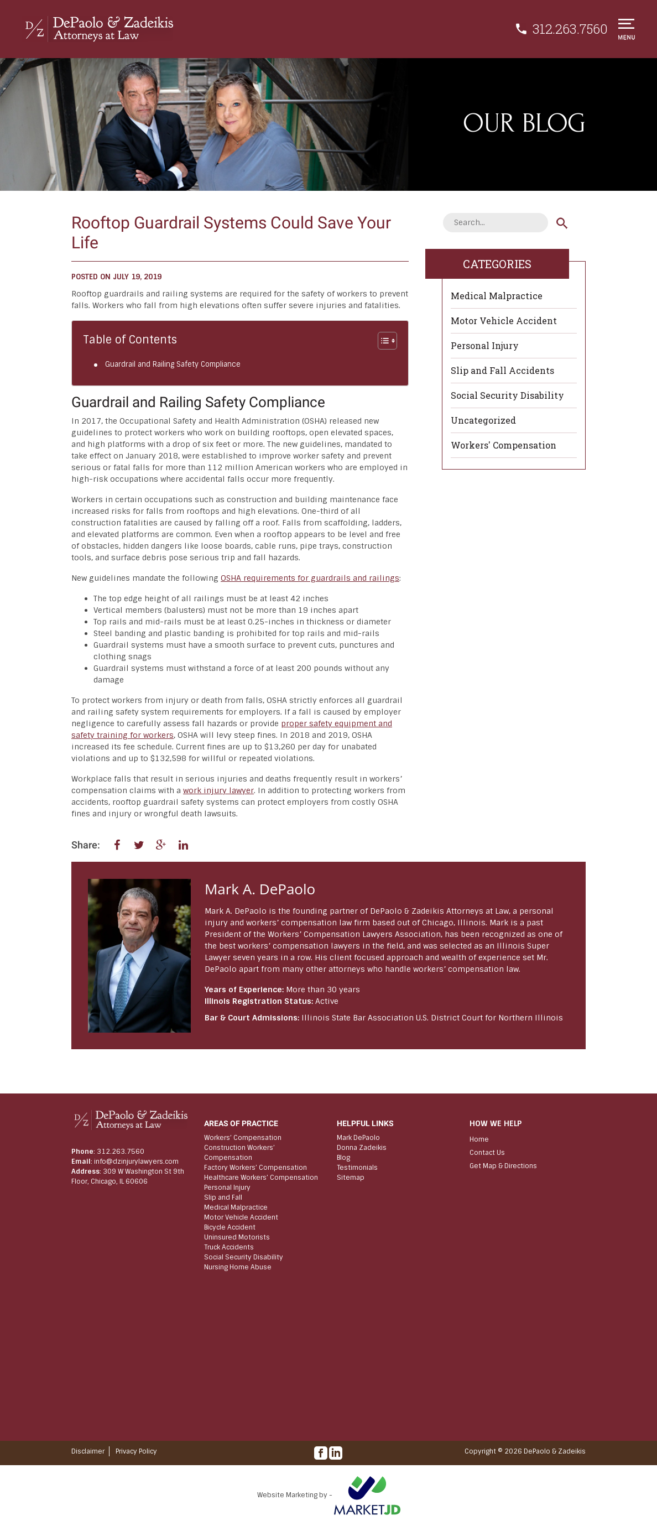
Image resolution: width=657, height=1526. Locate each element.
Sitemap (350, 1177)
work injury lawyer (218, 790)
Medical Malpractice (497, 295)
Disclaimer (88, 1451)
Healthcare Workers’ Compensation (261, 1177)
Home (479, 1139)
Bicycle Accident (229, 1227)
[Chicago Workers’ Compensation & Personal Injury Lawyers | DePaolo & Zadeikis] (97, 29)
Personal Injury (485, 345)
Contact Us (487, 1152)
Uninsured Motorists (237, 1237)
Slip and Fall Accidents (502, 370)
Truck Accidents (229, 1247)
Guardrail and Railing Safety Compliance (173, 364)
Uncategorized (483, 420)
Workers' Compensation (503, 445)
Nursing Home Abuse (238, 1267)
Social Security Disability (507, 395)
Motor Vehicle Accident (504, 320)
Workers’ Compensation (242, 1137)
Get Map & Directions (503, 1166)
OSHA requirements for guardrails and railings (310, 578)
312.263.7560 (570, 29)
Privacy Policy (136, 1451)
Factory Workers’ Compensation (255, 1167)
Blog (343, 1157)
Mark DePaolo (358, 1137)
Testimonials (357, 1167)
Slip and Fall (223, 1197)
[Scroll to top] (584, 1262)
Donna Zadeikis (362, 1147)
